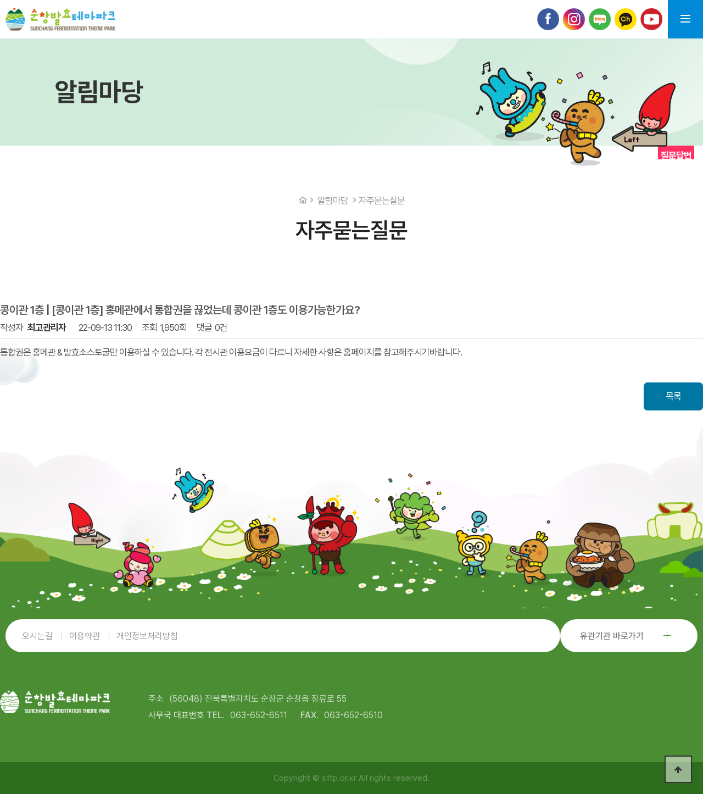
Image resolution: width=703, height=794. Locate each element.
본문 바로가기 (0, 0)
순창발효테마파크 (60, 19)
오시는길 (37, 636)
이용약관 (84, 636)
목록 (673, 396)
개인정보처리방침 (147, 636)
